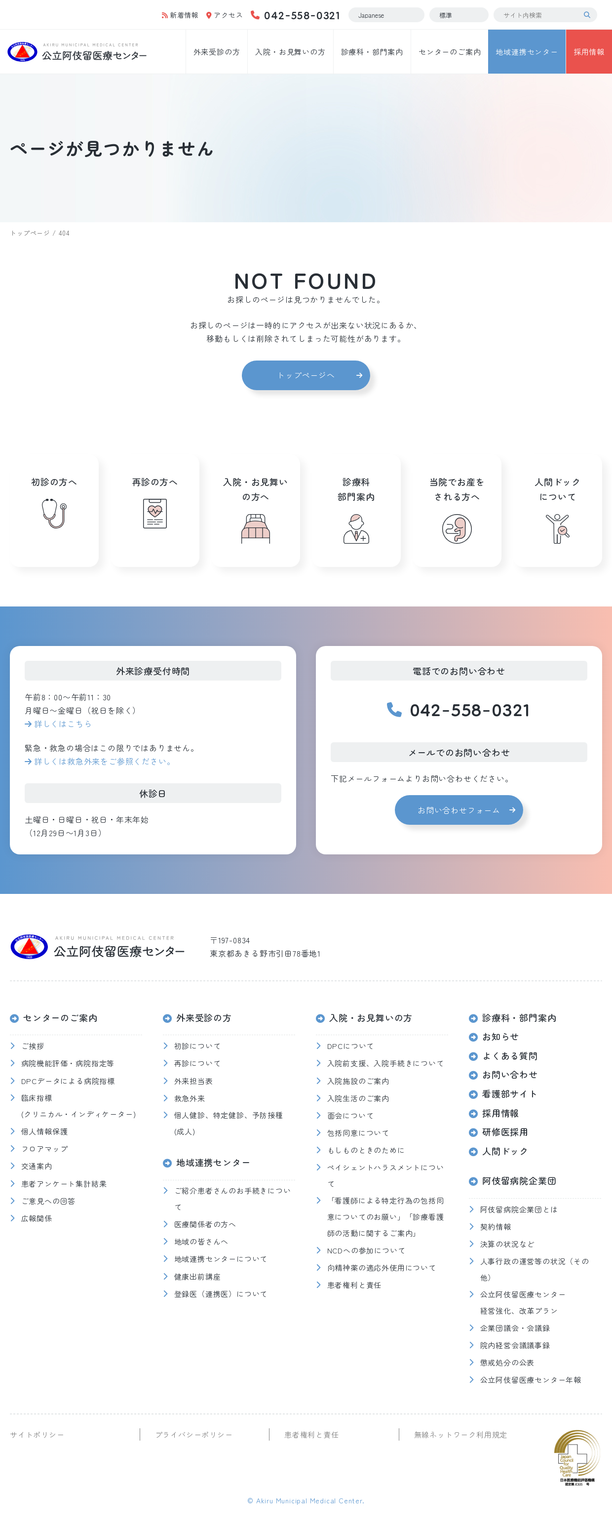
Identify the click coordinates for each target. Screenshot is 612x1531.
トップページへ (306, 375)
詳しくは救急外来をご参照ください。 (104, 761)
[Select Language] (386, 14)
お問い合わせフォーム (459, 810)
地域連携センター (527, 51)
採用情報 (589, 51)
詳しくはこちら (63, 723)
